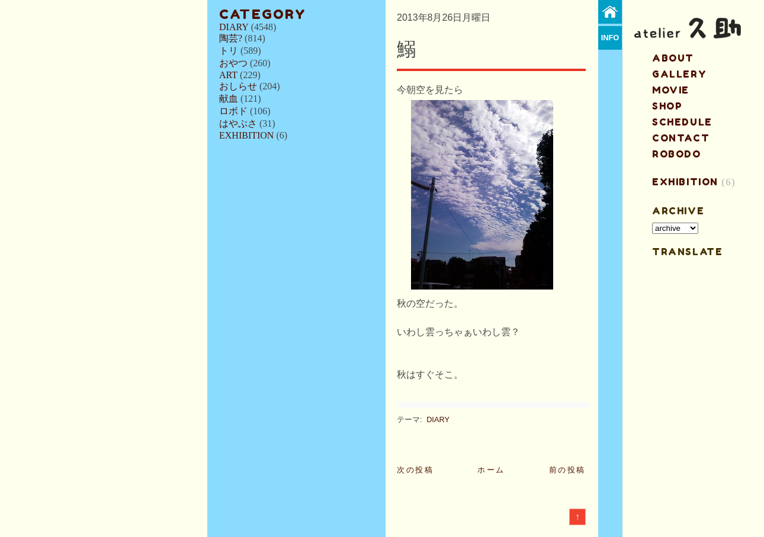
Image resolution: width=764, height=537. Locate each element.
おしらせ (238, 86)
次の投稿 (415, 469)
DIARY (234, 27)
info (610, 37)
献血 (228, 99)
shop (667, 106)
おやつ (233, 63)
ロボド (233, 111)
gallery (679, 74)
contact (681, 138)
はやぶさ (238, 123)
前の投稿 (567, 469)
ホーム (491, 469)
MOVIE (670, 90)
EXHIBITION (246, 135)
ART (228, 75)
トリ (228, 51)
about (673, 58)
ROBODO (676, 154)
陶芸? (230, 38)
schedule (682, 122)
